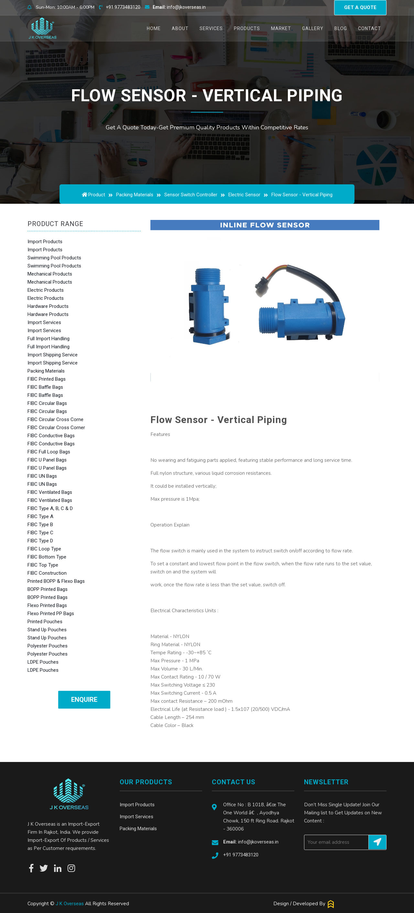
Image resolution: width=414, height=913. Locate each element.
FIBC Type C (40, 533)
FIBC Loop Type (44, 549)
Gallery (312, 28)
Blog (340, 28)
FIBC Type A (40, 516)
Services (211, 28)
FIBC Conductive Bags (51, 436)
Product (96, 195)
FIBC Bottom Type (46, 557)
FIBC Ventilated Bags (49, 492)
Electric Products (45, 290)
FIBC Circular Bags (47, 403)
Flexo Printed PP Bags (50, 613)
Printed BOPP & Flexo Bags (56, 581)
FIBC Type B (40, 524)
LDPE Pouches (43, 662)
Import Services (44, 322)
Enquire (84, 699)
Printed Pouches (44, 622)
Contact (369, 28)
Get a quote (360, 7)
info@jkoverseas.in (179, 7)
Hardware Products (48, 306)
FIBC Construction (47, 573)
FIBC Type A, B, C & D (50, 508)
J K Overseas (70, 904)
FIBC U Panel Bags (47, 460)
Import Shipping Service (52, 355)
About (180, 28)
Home (156, 28)
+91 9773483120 (123, 7)
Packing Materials (134, 195)
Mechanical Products (49, 274)
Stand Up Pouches (47, 630)
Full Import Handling (48, 339)
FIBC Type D (40, 541)
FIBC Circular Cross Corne (55, 419)
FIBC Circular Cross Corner (56, 427)
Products (247, 28)
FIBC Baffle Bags (45, 387)
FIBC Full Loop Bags (48, 452)
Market (281, 28)
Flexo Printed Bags (47, 605)
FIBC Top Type (42, 565)
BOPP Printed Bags (47, 589)
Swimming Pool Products (54, 258)
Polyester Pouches (47, 646)
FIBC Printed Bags (46, 379)
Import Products (44, 242)
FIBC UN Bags (42, 476)
